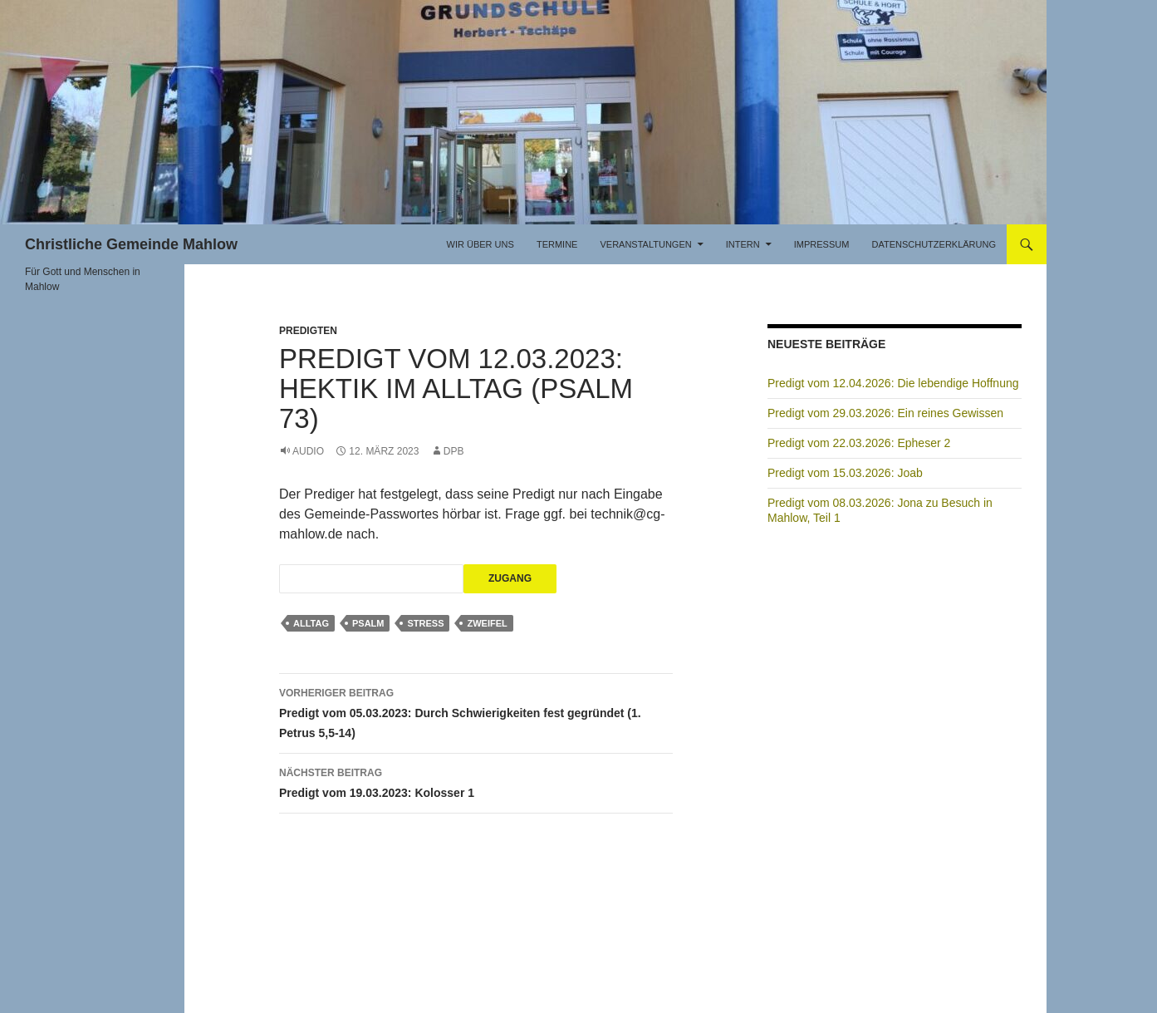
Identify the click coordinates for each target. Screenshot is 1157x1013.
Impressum (822, 244)
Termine (557, 244)
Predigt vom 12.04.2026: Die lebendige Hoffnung (893, 383)
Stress (425, 623)
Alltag (311, 623)
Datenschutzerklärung (933, 244)
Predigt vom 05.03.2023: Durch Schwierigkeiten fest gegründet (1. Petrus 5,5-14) (476, 711)
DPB (454, 451)
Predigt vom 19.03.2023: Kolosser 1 (476, 781)
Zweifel (487, 623)
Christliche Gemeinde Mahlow (131, 244)
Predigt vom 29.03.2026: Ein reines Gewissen (885, 413)
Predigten (308, 331)
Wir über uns (480, 244)
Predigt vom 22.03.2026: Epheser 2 (858, 443)
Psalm (368, 623)
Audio (308, 451)
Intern (743, 244)
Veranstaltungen (645, 244)
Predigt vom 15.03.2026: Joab (845, 472)
